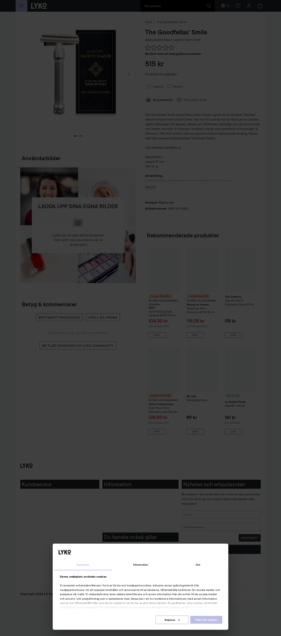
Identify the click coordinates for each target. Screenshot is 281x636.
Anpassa (172, 619)
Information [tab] (140, 564)
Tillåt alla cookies (206, 619)
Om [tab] (198, 564)
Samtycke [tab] (83, 564)
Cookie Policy (199, 607)
